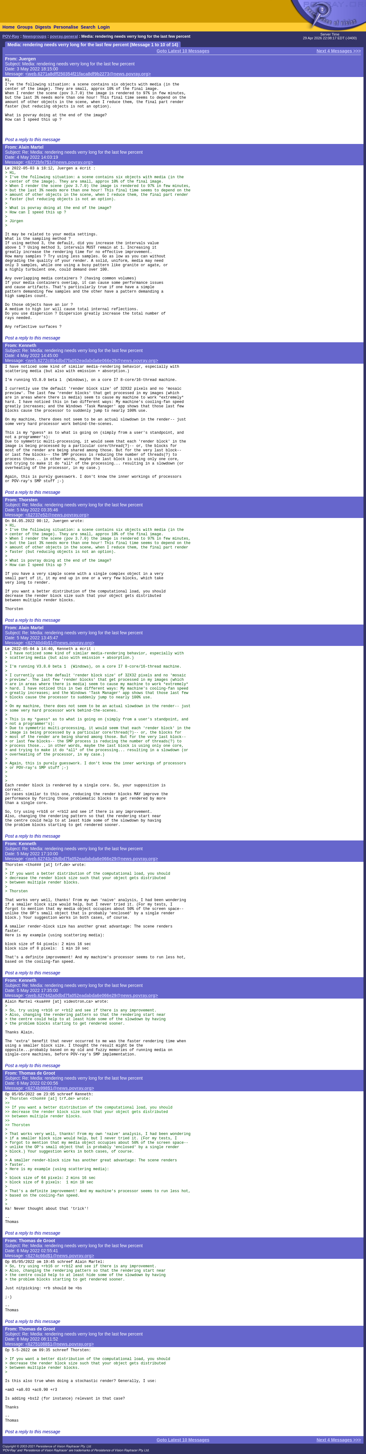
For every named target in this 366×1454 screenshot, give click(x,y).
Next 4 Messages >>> (339, 50)
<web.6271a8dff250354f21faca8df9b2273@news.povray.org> (88, 73)
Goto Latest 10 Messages (182, 50)
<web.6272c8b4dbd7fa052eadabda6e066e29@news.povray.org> (91, 360)
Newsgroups (34, 36)
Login (104, 27)
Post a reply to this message (32, 139)
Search (88, 27)
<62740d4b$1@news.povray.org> (60, 642)
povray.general (64, 36)
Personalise (65, 27)
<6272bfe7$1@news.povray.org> (59, 162)
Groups (25, 27)
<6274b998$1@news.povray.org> (59, 1088)
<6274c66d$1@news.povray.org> (59, 1255)
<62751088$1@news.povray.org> (59, 1344)
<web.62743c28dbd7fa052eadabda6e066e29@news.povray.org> (91, 858)
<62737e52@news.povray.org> (57, 514)
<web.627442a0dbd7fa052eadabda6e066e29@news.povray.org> (91, 995)
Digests (43, 27)
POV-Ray (11, 36)
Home (9, 27)
